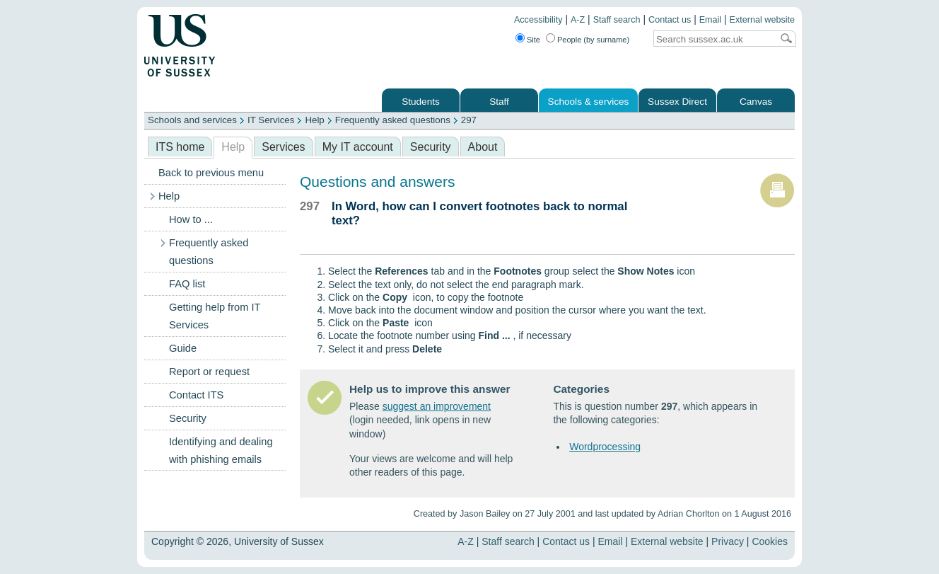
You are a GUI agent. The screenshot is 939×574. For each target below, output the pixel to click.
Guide (183, 348)
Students (421, 101)
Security (430, 147)
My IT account (357, 147)
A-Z (578, 20)
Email (710, 20)
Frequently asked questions (392, 120)
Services (283, 147)
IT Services (270, 120)
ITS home (180, 147)
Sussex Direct (677, 101)
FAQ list (187, 283)
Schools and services (192, 120)
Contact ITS (196, 395)
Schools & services (588, 101)
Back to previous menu (211, 172)
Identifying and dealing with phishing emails (221, 450)
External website (762, 20)
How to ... (191, 219)
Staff (499, 101)
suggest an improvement (437, 406)
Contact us (669, 20)
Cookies (770, 541)
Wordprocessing (605, 446)
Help (314, 120)
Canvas (756, 101)
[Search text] (712, 39)
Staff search (617, 20)
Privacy (727, 541)
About (483, 147)
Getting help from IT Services (214, 316)
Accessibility (538, 20)
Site (533, 39)
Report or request (209, 371)
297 (469, 120)
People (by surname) (593, 39)
